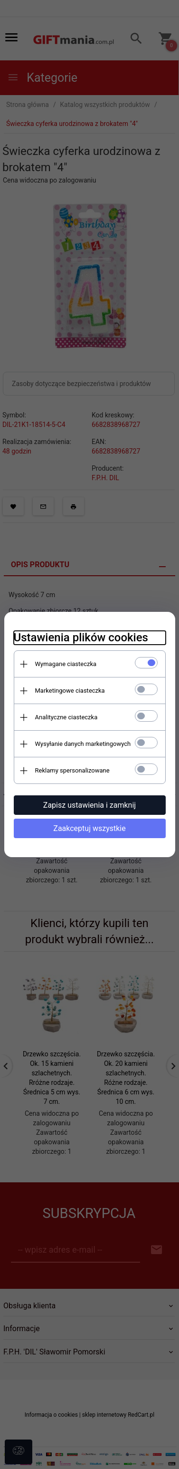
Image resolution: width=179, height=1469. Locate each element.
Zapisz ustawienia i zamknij (89, 805)
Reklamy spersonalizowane (72, 770)
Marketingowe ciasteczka (70, 690)
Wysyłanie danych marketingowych (83, 743)
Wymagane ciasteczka (66, 663)
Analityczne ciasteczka (66, 717)
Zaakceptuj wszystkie (89, 828)
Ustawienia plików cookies (81, 637)
